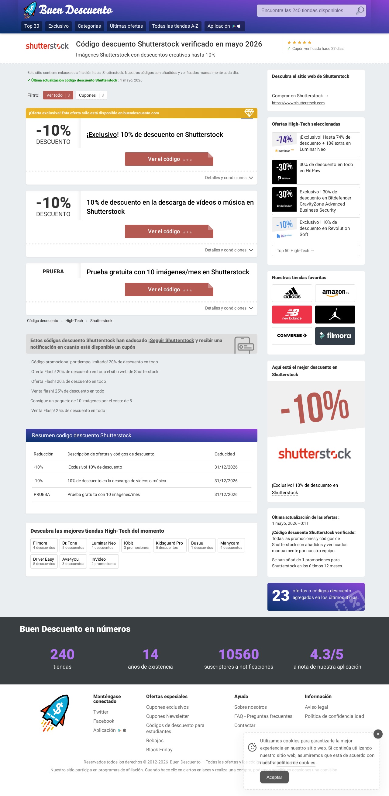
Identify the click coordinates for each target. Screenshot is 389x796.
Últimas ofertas (126, 26)
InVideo (103, 562)
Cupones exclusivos (167, 707)
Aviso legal (316, 707)
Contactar (244, 725)
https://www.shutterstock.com (298, 103)
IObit (136, 546)
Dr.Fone (73, 546)
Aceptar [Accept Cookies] (274, 783)
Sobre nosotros (250, 707)
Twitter (100, 712)
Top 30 (31, 26)
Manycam (231, 546)
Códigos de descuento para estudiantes (175, 728)
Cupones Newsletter (167, 716)
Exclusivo (58, 26)
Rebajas (155, 740)
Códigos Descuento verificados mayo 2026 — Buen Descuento (71, 11)
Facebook (103, 721)
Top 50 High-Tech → (296, 250)
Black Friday (159, 750)
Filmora (44, 546)
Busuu (202, 546)
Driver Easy (44, 562)
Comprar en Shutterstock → (300, 96)
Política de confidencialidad (334, 716)
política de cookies (296, 768)
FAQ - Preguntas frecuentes (263, 716)
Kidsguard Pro (170, 546)
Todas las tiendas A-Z (175, 26)
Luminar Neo (104, 546)
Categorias (89, 26)
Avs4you (73, 562)
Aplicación (219, 26)
